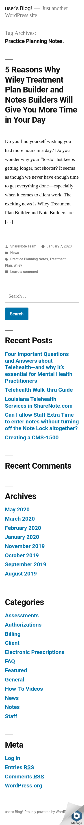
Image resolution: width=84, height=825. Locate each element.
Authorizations (23, 624)
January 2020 (22, 537)
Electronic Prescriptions (35, 652)
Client (12, 643)
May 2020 (17, 509)
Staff (11, 716)
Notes (12, 707)
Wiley (17, 265)
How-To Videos (24, 689)
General (14, 679)
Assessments (22, 615)
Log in (12, 758)
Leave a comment (24, 272)
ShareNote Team (23, 246)
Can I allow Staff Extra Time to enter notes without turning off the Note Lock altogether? (42, 421)
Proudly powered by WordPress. (49, 812)
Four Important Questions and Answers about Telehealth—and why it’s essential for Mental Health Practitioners (38, 367)
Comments (24, 776)
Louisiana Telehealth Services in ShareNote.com (39, 402)
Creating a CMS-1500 (32, 437)
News (14, 253)
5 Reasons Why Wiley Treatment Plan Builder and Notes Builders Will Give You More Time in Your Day (41, 95)
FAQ (10, 661)
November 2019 (25, 546)
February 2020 (23, 528)
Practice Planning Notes (29, 259)
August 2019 (21, 573)
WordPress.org (23, 785)
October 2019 (22, 555)
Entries (19, 767)
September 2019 (25, 564)
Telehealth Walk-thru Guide (39, 390)
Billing (13, 634)
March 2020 (20, 518)
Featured (16, 670)
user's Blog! (18, 8)
